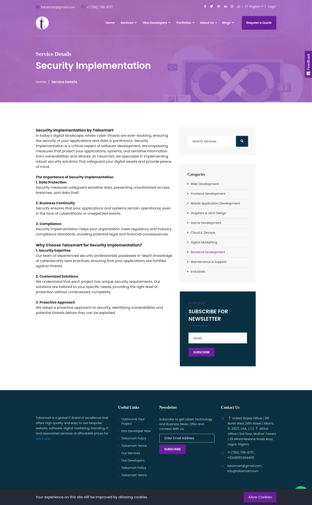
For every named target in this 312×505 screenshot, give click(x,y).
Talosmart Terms (134, 446)
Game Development (206, 223)
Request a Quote (259, 23)
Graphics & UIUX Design (208, 213)
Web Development (205, 184)
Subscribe (172, 449)
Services (128, 23)
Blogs (228, 23)
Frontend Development (208, 193)
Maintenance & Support (208, 262)
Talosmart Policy (133, 438)
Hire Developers (156, 23)
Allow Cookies (260, 497)
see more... (44, 438)
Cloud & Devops (203, 232)
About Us (207, 23)
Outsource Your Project (133, 421)
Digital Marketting (204, 242)
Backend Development (208, 252)
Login (272, 6)
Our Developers (133, 460)
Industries (198, 271)
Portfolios (185, 23)
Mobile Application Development (215, 203)
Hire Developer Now (136, 431)
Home (110, 23)
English (252, 6)
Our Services (130, 453)
